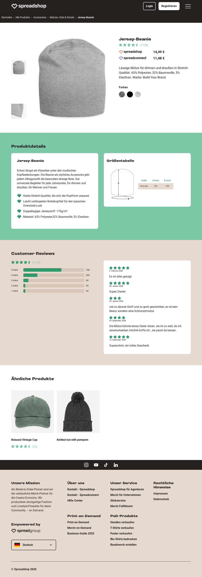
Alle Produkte (22, 17)
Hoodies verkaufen (122, 522)
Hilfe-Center (75, 500)
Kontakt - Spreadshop (81, 489)
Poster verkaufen (121, 533)
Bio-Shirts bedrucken (123, 539)
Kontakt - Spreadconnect (83, 495)
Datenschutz (161, 499)
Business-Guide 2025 (80, 533)
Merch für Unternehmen (125, 495)
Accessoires (39, 17)
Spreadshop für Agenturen (127, 489)
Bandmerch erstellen (123, 544)
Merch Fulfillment (121, 506)
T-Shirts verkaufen (122, 528)
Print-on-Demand (78, 522)
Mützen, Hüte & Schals (62, 17)
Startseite (6, 17)
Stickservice (118, 500)
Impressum (160, 493)
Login (149, 6)
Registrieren (169, 6)
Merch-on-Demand (79, 528)
